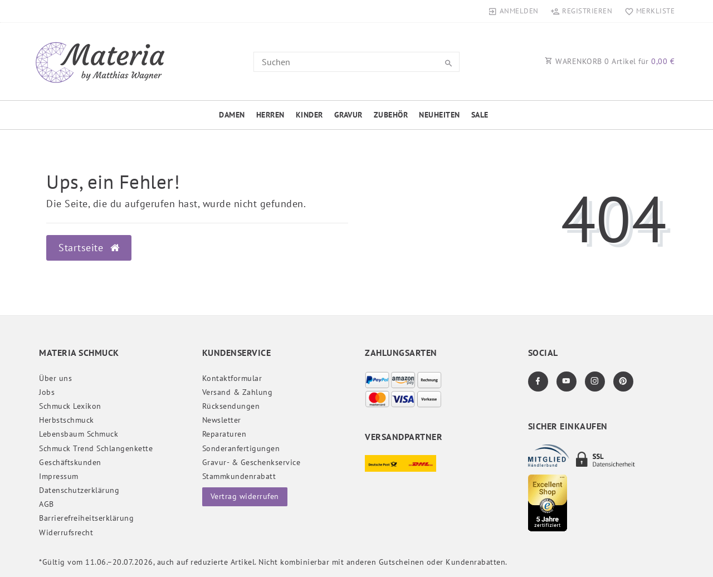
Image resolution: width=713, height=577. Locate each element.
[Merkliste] (647, 11)
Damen (232, 115)
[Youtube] (566, 381)
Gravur (348, 115)
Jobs (47, 392)
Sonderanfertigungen (241, 448)
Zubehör (391, 115)
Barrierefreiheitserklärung (86, 518)
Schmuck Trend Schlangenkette (96, 448)
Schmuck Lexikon (70, 406)
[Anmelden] (514, 11)
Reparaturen (224, 434)
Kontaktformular (232, 378)
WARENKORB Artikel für (610, 61)
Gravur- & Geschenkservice (251, 462)
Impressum (59, 476)
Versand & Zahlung (237, 392)
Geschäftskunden (70, 462)
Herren (270, 115)
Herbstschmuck (66, 420)
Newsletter (221, 420)
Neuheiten (439, 115)
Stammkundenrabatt (239, 476)
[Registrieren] (581, 11)
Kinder (309, 115)
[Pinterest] (623, 381)
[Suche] (448, 63)
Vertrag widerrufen (245, 496)
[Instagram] (595, 381)
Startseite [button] (88, 247)
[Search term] (356, 62)
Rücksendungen (231, 406)
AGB (46, 504)
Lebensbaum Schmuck (78, 434)
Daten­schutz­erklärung (79, 490)
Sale (480, 115)
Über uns (55, 378)
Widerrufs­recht (66, 532)
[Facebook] (538, 381)
